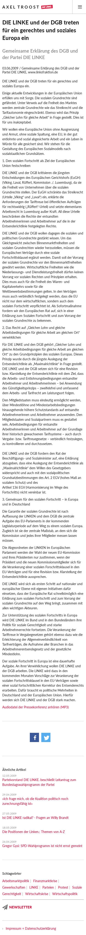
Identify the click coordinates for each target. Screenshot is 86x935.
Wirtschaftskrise (36, 894)
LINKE (33, 887)
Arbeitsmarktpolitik (15, 881)
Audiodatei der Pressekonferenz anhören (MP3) (35, 707)
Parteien (48, 887)
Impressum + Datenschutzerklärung (31, 928)
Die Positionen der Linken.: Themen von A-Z (33, 832)
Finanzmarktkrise (45, 881)
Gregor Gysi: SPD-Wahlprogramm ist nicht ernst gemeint (42, 846)
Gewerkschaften (13, 887)
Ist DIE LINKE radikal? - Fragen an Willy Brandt (35, 818)
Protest (63, 887)
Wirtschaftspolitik (65, 894)
